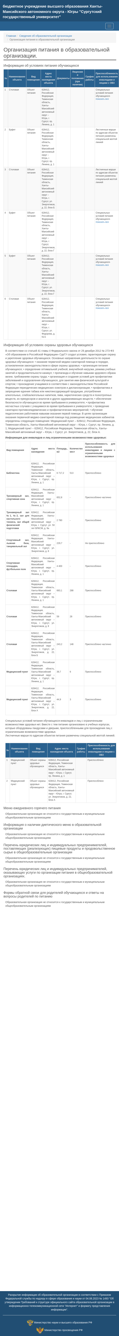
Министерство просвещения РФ (63, 1330)
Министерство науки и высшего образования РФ (63, 1322)
